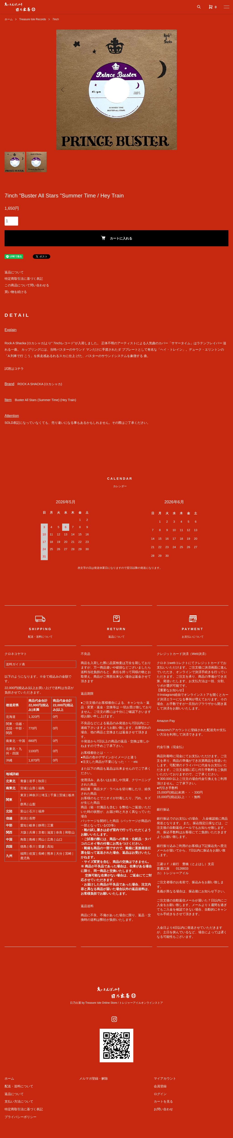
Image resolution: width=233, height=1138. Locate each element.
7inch (55, 19)
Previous (63, 89)
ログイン (160, 1094)
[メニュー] (226, 7)
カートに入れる (116, 238)
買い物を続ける (16, 292)
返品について (14, 272)
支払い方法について (19, 1101)
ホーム (9, 19)
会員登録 (160, 1086)
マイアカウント (165, 1078)
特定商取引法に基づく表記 (24, 278)
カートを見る (163, 1101)
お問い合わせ (163, 1109)
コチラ (19, 368)
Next (170, 89)
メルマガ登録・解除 (93, 1078)
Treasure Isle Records (32, 19)
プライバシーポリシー (20, 1117)
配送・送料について (19, 1086)
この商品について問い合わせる (27, 285)
